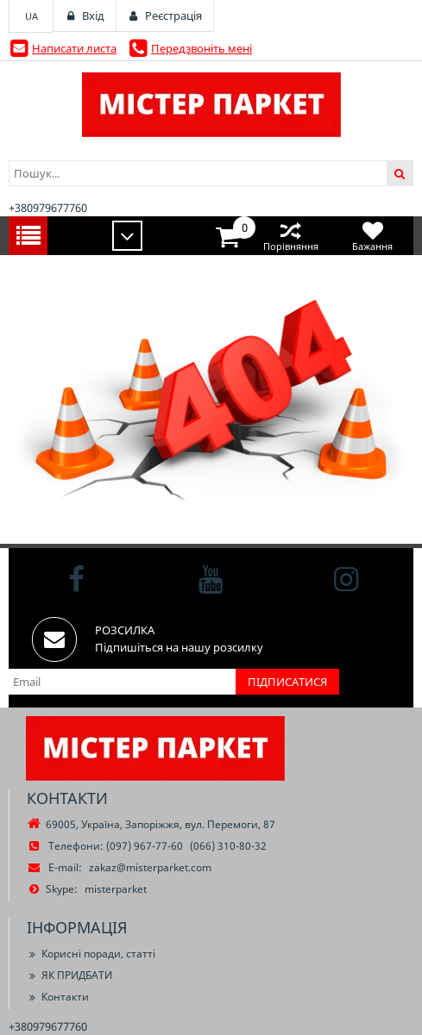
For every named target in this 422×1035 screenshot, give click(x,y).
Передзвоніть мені (201, 48)
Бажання (372, 235)
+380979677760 (48, 207)
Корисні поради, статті (91, 953)
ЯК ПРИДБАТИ (69, 975)
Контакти (58, 996)
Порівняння (290, 235)
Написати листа (74, 48)
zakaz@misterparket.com (150, 867)
